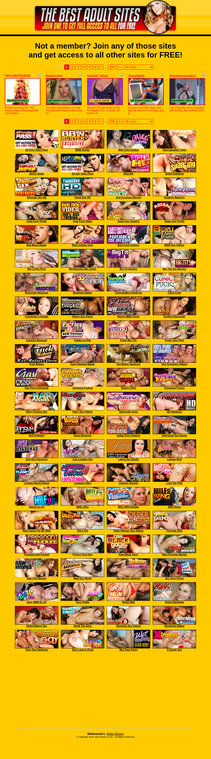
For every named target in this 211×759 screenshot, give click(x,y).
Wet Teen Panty (128, 649)
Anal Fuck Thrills (37, 221)
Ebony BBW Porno (128, 316)
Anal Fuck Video (82, 221)
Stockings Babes (174, 626)
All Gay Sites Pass (82, 173)
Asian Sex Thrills (174, 221)
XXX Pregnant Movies (128, 197)
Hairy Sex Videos (82, 411)
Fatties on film (82, 340)
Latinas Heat (174, 459)
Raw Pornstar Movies (174, 554)
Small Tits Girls (82, 626)
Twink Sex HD (82, 197)
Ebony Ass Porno (82, 316)
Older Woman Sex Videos (128, 530)
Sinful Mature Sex (36, 626)
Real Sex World (82, 578)
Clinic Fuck (174, 292)
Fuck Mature (36, 364)
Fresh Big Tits (128, 340)
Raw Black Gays (128, 554)
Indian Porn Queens (128, 435)
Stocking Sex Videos (128, 626)
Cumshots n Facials (36, 316)
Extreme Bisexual (36, 340)
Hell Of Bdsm (36, 435)
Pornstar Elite (174, 530)
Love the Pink (174, 483)
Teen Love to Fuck (82, 649)
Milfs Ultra (82, 507)
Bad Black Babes (37, 245)
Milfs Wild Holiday (128, 507)
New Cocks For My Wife (37, 530)
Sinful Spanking (174, 173)
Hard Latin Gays (128, 411)
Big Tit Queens (128, 269)
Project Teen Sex (83, 554)
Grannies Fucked (82, 388)
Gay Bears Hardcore (128, 364)
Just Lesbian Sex (82, 459)
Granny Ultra (128, 388)
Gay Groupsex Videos (174, 364)
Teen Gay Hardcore (36, 649)
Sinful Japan (36, 173)
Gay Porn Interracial (36, 388)
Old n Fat (82, 530)
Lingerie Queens (128, 483)
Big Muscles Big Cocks (82, 269)
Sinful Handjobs (174, 602)
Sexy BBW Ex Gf (36, 602)
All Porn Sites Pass (36, 150)
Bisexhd (128, 173)
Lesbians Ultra (82, 483)
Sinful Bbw (128, 602)
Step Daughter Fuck (174, 150)
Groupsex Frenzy (174, 388)
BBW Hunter (82, 150)
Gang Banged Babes (82, 364)
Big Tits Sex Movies (174, 269)
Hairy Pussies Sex (36, 411)
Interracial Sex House (174, 435)
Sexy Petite (82, 602)
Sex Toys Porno (174, 578)
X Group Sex (174, 649)
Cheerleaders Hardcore (128, 292)
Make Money (115, 734)
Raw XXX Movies (36, 578)
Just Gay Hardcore (37, 459)
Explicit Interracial (174, 316)
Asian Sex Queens (128, 221)
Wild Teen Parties (128, 150)
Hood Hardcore (82, 435)
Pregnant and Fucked (36, 554)
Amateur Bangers (174, 197)
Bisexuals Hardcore (36, 292)
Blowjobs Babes (82, 292)
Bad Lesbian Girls (82, 245)
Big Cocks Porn (36, 269)
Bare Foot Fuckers (129, 245)
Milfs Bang (174, 507)
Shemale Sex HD (36, 197)
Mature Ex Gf (36, 507)
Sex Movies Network (128, 578)
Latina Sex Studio (128, 459)
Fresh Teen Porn (174, 340)
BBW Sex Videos (174, 245)
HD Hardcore (174, 411)
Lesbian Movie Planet (36, 483)
